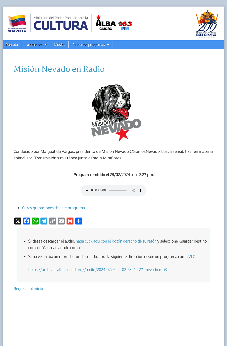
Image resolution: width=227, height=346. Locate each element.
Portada (12, 44)
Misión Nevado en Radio (59, 69)
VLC (192, 256)
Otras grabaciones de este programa (53, 207)
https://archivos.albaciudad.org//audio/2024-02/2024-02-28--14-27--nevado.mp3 (97, 269)
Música (59, 44)
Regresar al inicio (28, 288)
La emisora (33, 44)
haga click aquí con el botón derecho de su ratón (116, 241)
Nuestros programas (89, 44)
